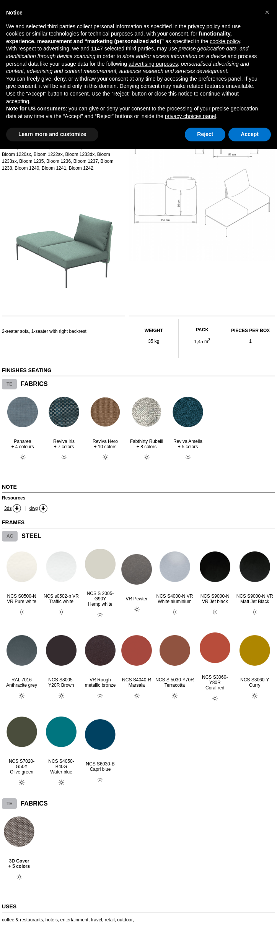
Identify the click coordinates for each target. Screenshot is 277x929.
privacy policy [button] (204, 26)
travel (96, 920)
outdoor (124, 920)
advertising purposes (153, 64)
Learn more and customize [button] (52, 134)
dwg (33, 508)
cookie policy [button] (225, 41)
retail (110, 920)
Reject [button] (205, 134)
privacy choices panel (190, 116)
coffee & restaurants (22, 920)
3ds (7, 508)
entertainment (74, 920)
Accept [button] (250, 134)
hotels (52, 920)
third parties (140, 48)
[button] (267, 12)
